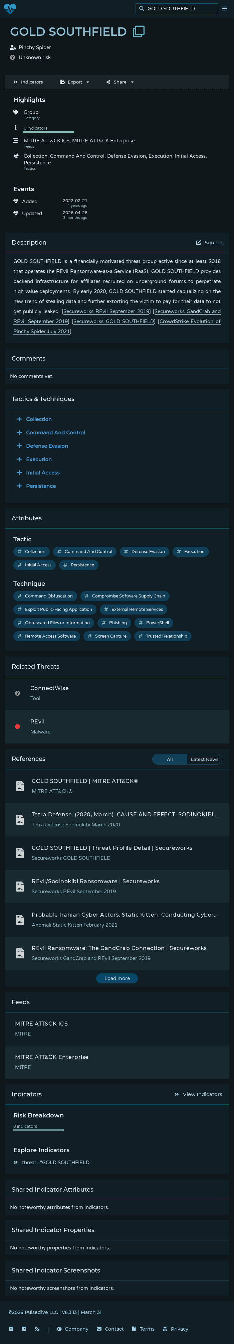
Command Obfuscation (45, 596)
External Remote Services (133, 609)
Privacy (175, 1329)
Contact (110, 1329)
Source (209, 242)
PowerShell (154, 623)
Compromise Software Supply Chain (125, 596)
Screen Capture (107, 636)
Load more (117, 978)
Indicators (28, 82)
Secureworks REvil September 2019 (106, 311)
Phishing (114, 623)
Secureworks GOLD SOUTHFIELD (113, 321)
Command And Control (84, 551)
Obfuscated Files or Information (54, 623)
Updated (32, 214)
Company (72, 1329)
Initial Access (34, 565)
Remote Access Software (47, 636)
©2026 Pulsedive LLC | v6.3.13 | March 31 (54, 1312)
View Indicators (199, 1094)
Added (29, 201)
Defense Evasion (144, 551)
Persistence (78, 565)
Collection (31, 551)
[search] (179, 9)
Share (116, 82)
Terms (143, 1329)
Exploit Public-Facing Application (55, 609)
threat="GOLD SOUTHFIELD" (52, 1163)
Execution (191, 551)
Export (71, 82)
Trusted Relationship (163, 636)
